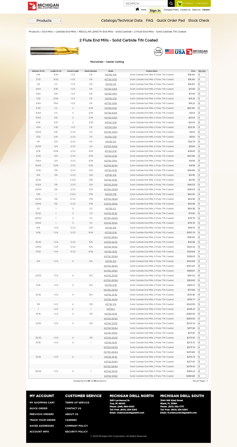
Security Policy (76, 432)
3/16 (56, 75)
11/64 (38, 118)
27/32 (38, 323)
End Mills (47, 32)
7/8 (55, 170)
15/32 (38, 213)
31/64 (38, 223)
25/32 (38, 338)
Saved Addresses (42, 426)
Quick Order (38, 408)
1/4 (90, 132)
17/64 (38, 161)
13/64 (38, 132)
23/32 (38, 276)
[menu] (45, 20)
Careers (71, 420)
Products (43, 21)
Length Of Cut (55, 71)
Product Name (151, 71)
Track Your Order (42, 420)
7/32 (38, 137)
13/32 (38, 180)
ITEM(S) (188, 3)
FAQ (149, 20)
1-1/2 (73, 75)
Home (143, 10)
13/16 (55, 151)
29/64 (38, 218)
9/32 (56, 79)
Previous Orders (42, 414)
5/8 (56, 118)
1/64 (38, 127)
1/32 (38, 99)
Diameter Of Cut (38, 71)
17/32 (38, 252)
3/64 (38, 103)
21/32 (38, 295)
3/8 (56, 94)
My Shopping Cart (42, 403)
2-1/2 (72, 132)
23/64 (38, 189)
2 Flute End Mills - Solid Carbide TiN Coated (160, 32)
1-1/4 (56, 228)
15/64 (38, 146)
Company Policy (171, 10)
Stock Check (198, 20)
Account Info (39, 432)
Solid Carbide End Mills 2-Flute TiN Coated (152, 75)
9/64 (38, 113)
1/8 (90, 75)
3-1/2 (72, 228)
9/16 (38, 233)
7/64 (38, 94)
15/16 (38, 343)
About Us (196, 10)
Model (110, 71)
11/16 (38, 285)
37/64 (38, 247)
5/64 (38, 89)
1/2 (55, 84)
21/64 (38, 185)
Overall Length (73, 71)
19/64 (38, 166)
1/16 (38, 75)
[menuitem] (45, 20)
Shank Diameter (91, 71)
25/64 (38, 199)
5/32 (38, 108)
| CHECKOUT (201, 3)
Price (193, 71)
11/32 (38, 170)
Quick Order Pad (171, 20)
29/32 (38, 371)
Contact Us (185, 10)
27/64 (38, 204)
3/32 (38, 79)
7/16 (91, 180)
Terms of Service (77, 403)
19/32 (38, 242)
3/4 (56, 142)
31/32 (38, 357)
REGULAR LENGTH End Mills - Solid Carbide (105, 32)
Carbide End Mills (66, 32)
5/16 (38, 151)
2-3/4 (73, 180)
